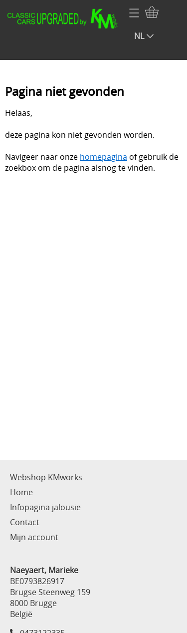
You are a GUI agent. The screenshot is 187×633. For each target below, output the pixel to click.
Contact (24, 522)
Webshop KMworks (46, 477)
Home (21, 492)
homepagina (103, 156)
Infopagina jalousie (45, 507)
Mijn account (34, 537)
